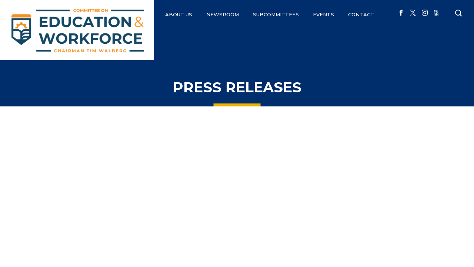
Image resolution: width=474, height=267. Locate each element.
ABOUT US (178, 14)
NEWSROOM (222, 14)
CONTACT (361, 14)
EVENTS (323, 14)
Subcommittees (276, 14)
